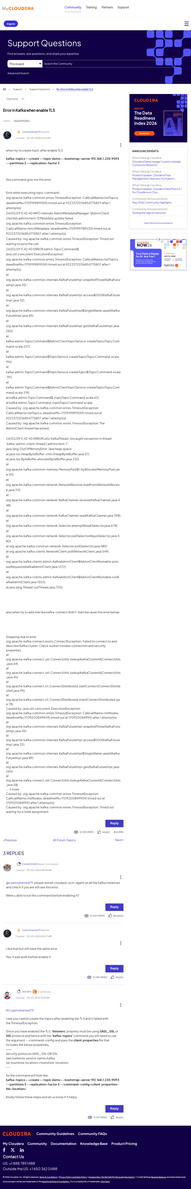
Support (123, 7)
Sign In (11, 23)
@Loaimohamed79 (19, 883)
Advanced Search (18, 73)
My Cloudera (13, 1143)
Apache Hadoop (158, 1177)
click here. (105, 1181)
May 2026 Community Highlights (152, 202)
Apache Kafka (21, 120)
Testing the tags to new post (149, 212)
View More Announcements (158, 223)
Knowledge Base (94, 1143)
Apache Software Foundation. (56, 1181)
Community (73, 7)
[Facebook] (4, 1150)
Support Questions (39, 89)
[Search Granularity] (25, 64)
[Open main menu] (186, 23)
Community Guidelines (55, 1133)
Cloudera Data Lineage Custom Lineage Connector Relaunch (156, 163)
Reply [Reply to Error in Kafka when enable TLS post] (114, 823)
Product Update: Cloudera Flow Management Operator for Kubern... (154, 176)
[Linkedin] (22, 1150)
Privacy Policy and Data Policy (73, 1177)
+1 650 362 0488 (43, 1168)
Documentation (63, 1143)
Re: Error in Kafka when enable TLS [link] (75, 89)
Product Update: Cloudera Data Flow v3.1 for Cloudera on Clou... (157, 190)
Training (91, 7)
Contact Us (13, 1157)
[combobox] (108, 63)
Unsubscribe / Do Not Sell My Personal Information (111, 1177)
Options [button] (12, 99)
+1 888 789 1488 (22, 1163)
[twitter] (12, 1150)
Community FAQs (92, 1133)
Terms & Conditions (48, 1177)
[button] (119, 144)
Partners (107, 7)
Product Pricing (124, 1143)
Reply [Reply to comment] (114, 907)
